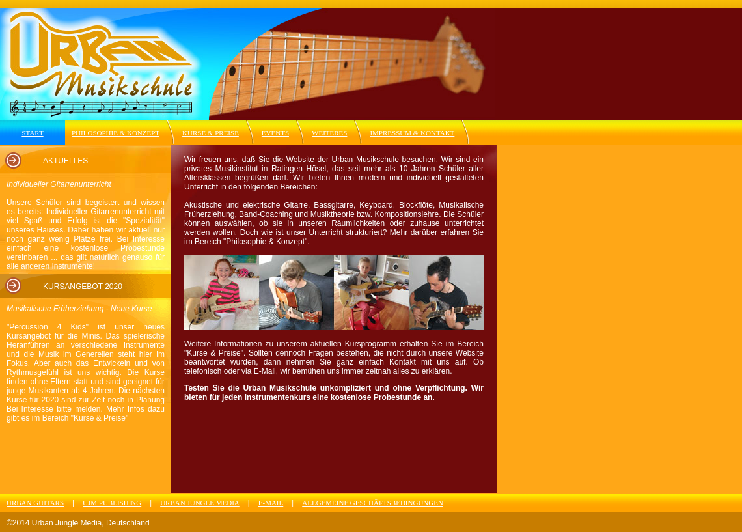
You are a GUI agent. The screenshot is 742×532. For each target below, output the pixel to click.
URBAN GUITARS (35, 503)
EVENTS (275, 133)
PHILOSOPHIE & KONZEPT (115, 133)
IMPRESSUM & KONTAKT (412, 133)
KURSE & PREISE (210, 133)
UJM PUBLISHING (112, 503)
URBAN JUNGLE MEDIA (200, 503)
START (32, 133)
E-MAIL (271, 503)
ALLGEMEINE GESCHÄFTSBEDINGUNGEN (372, 503)
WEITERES (329, 133)
